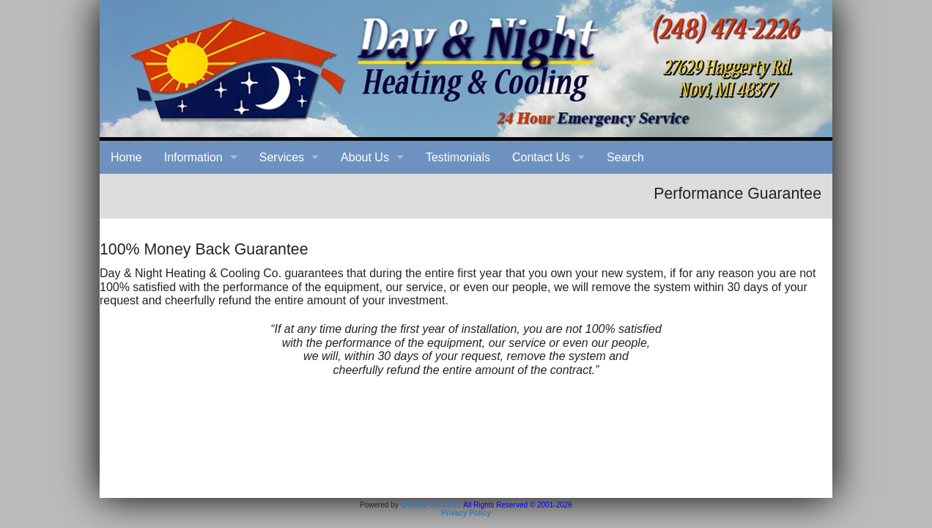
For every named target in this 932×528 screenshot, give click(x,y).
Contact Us (541, 157)
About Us (365, 157)
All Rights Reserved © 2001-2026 (517, 505)
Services (281, 157)
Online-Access (431, 504)
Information (193, 157)
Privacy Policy (466, 513)
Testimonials (458, 157)
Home (126, 157)
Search (625, 157)
